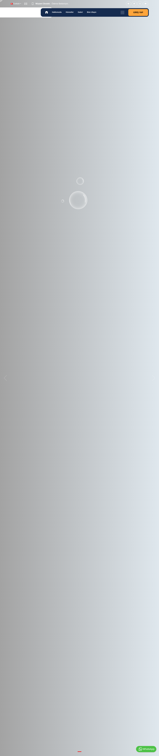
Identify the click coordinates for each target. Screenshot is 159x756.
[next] (153, 378)
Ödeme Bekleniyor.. (60, 4)
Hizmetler (70, 12)
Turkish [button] (15, 4)
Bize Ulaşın (91, 12)
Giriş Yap (138, 12)
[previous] (6, 378)
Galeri (80, 12)
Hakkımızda (57, 12)
